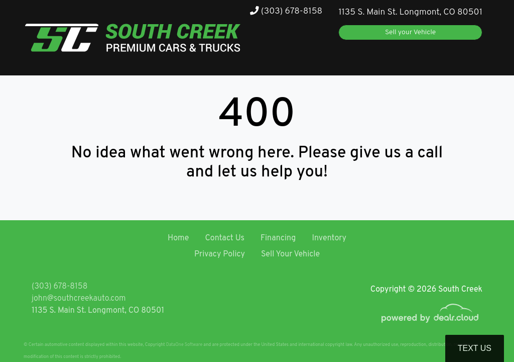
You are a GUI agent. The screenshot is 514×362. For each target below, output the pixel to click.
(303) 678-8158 (286, 11)
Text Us (474, 348)
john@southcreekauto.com (78, 299)
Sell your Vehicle (410, 32)
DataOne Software (184, 344)
